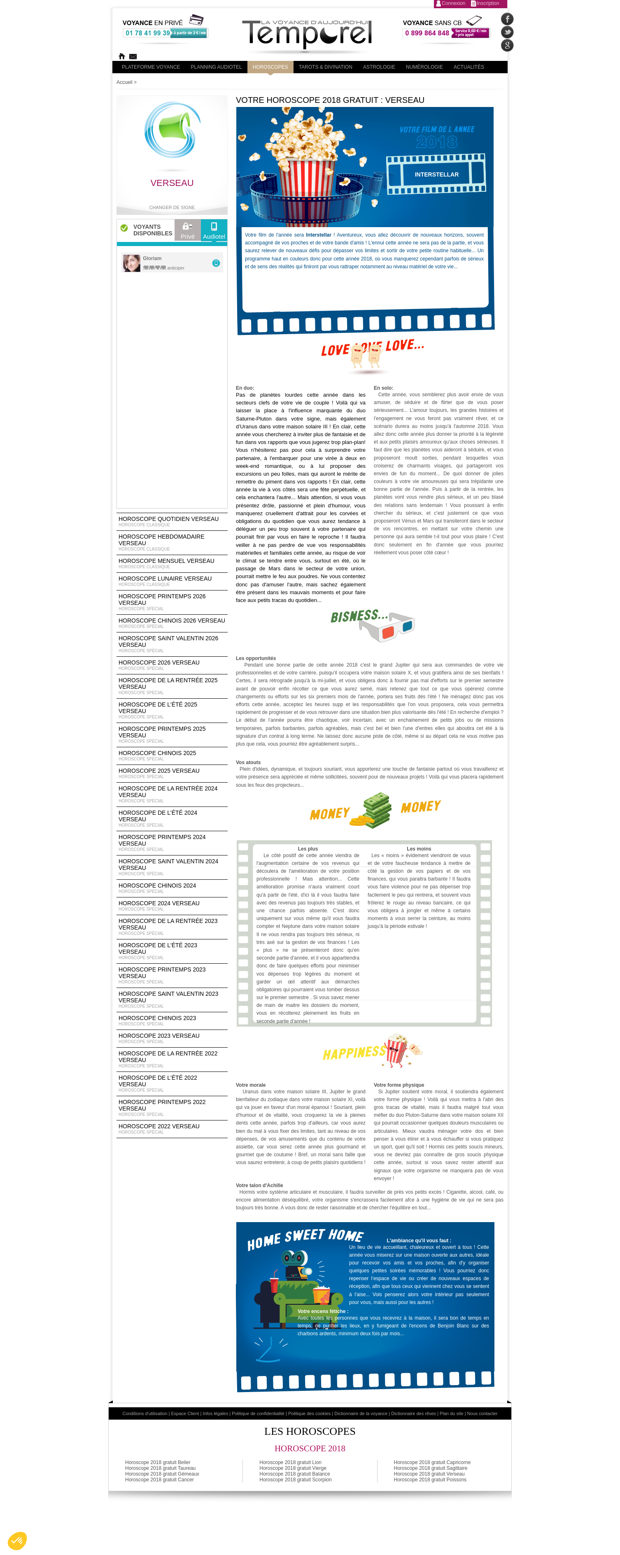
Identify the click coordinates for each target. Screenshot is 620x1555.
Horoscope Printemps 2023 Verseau (172, 975)
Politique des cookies (309, 1413)
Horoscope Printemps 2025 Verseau (172, 734)
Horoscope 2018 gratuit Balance (294, 1474)
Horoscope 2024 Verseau (172, 906)
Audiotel (214, 233)
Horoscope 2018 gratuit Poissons (430, 1480)
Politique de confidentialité (258, 1413)
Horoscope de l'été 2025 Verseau (172, 710)
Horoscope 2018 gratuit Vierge (292, 1468)
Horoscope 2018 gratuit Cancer (159, 1480)
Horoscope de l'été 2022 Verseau (172, 1083)
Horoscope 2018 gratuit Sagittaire (431, 1468)
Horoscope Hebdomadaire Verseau (172, 542)
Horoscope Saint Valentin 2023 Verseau (172, 999)
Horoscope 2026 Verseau (172, 665)
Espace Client (185, 1413)
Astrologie (379, 67)
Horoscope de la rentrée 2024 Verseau (172, 794)
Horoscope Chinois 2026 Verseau (172, 623)
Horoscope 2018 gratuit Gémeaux (162, 1474)
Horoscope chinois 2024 (172, 888)
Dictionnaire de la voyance (360, 1413)
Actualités (469, 67)
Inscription (488, 3)
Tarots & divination (325, 67)
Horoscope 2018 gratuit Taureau (160, 1468)
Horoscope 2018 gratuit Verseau (429, 1474)
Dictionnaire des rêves (413, 1413)
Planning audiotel (216, 67)
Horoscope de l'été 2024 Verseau (172, 818)
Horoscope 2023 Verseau (172, 1038)
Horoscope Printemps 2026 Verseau (172, 602)
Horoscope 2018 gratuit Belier (158, 1462)
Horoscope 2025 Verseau (172, 773)
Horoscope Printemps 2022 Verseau (172, 1108)
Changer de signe (172, 207)
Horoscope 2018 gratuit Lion (290, 1462)
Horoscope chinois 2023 (172, 1021)
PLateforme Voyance (151, 67)
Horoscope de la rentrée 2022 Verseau (172, 1059)
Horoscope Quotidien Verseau (172, 522)
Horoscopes (270, 67)
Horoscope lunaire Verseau (172, 581)
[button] (17, 1541)
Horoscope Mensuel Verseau (172, 564)
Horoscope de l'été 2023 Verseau (172, 951)
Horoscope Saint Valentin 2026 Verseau (172, 644)
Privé (188, 233)
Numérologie (424, 67)
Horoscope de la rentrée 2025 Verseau (172, 686)
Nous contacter (482, 1413)
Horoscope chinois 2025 (172, 756)
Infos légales (215, 1413)
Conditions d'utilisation (144, 1413)
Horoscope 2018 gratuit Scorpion (295, 1480)
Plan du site (451, 1413)
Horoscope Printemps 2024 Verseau (172, 843)
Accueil (125, 82)
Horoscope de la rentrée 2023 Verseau (172, 927)
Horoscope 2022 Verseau (172, 1129)
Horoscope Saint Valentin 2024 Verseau (172, 867)
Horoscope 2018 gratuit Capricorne (432, 1462)
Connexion (453, 3)
